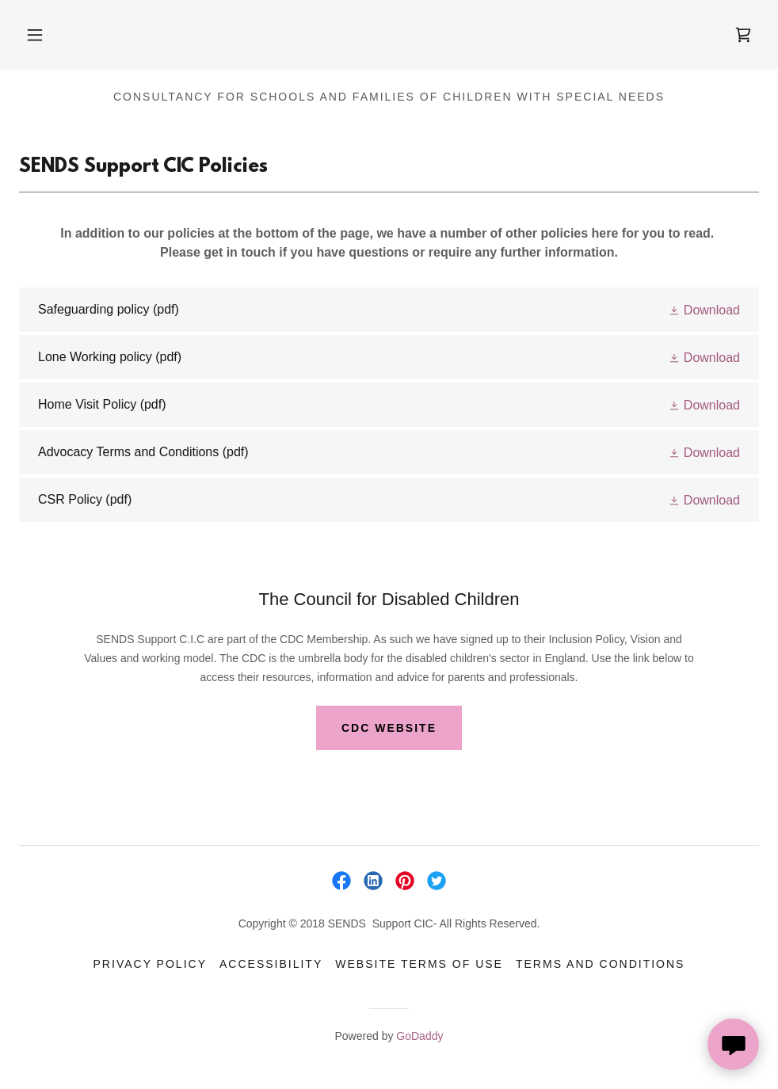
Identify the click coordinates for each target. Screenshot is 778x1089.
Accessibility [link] (270, 964)
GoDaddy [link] (419, 1036)
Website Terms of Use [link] (419, 964)
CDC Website (389, 728)
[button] (35, 35)
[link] (743, 35)
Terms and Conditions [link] (600, 964)
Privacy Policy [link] (150, 964)
